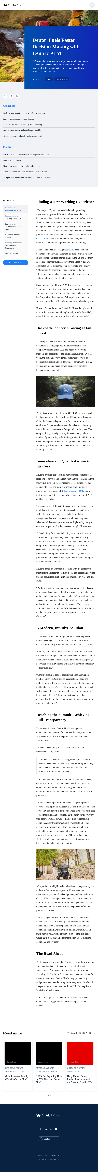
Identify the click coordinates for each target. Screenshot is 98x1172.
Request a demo (15, 263)
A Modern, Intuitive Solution (15, 236)
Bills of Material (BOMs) (72, 491)
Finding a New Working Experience (15, 209)
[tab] (48, 1095)
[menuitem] (42, 1155)
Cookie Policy (56, 1155)
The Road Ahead (15, 253)
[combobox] (52, 1138)
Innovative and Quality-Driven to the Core (15, 226)
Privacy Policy (42, 1155)
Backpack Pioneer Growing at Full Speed (15, 217)
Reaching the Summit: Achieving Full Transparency (15, 245)
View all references (81, 1033)
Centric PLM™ (43, 238)
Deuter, (70, 249)
